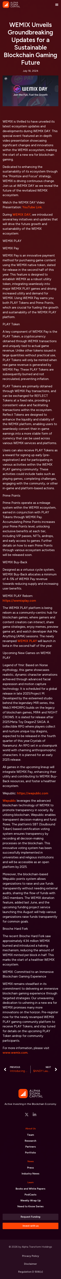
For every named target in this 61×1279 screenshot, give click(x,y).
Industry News (30, 1173)
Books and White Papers (30, 1188)
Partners (30, 1146)
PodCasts (30, 1194)
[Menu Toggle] (56, 4)
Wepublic (9, 801)
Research (30, 1140)
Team (30, 1134)
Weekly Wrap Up (30, 1200)
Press (30, 1167)
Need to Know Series (30, 1206)
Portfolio (30, 1152)
